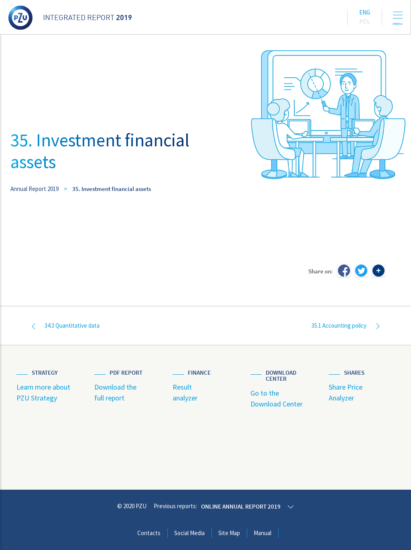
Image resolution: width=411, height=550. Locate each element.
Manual (262, 533)
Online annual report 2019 (241, 506)
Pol (364, 21)
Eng (364, 12)
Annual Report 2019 (34, 189)
